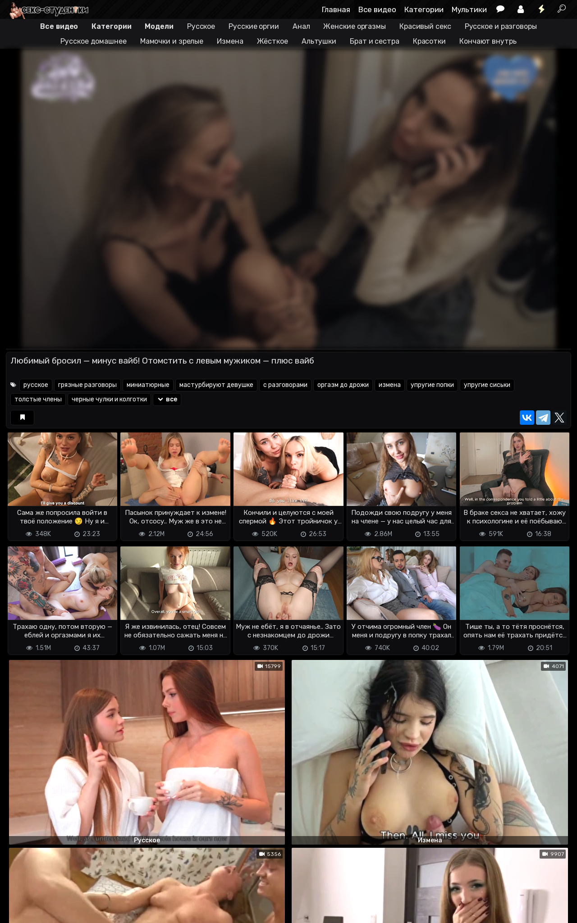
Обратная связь (100, 900)
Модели (159, 26)
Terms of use (52, 900)
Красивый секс (425, 26)
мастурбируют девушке (216, 385)
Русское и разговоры (501, 26)
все (167, 399)
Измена (230, 41)
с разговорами (285, 385)
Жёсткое (272, 41)
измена (390, 385)
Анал (301, 26)
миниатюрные (148, 385)
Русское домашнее (93, 41)
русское (35, 385)
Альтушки (319, 41)
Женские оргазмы (354, 26)
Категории (424, 9)
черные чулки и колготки (109, 399)
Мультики (469, 9)
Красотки (429, 41)
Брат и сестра (374, 41)
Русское (201, 26)
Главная (336, 9)
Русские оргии (254, 26)
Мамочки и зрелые (171, 41)
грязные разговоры (87, 385)
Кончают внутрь (488, 41)
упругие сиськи (487, 385)
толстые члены (38, 399)
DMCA (20, 900)
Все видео (377, 9)
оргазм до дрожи (343, 385)
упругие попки (432, 385)
